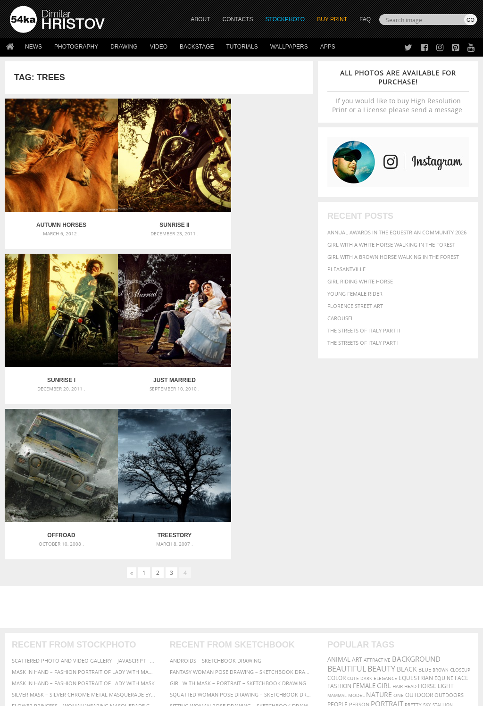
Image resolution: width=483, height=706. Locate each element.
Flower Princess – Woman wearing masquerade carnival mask (84, 529)
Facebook (265, 605)
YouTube (263, 642)
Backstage (197, 46)
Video (158, 46)
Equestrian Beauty (108, 673)
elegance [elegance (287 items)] (385, 502)
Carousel (340, 318)
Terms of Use (140, 695)
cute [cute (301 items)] (353, 502)
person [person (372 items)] (359, 528)
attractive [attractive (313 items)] (377, 484)
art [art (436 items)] (357, 484)
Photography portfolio (44, 616)
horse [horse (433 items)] (427, 510)
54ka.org (87, 695)
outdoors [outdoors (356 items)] (449, 519)
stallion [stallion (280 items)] (443, 529)
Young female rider (355, 293)
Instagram (266, 618)
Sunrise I (262, 214)
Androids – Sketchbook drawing (215, 484)
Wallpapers (289, 46)
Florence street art (355, 305)
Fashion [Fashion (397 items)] (339, 510)
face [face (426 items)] (461, 502)
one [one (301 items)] (398, 519)
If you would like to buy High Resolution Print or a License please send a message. (398, 91)
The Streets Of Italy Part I (363, 342)
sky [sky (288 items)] (427, 529)
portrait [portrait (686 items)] (387, 527)
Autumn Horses (56, 214)
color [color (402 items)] (336, 502)
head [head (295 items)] (410, 510)
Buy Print (332, 19)
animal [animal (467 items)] (338, 484)
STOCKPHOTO (285, 19)
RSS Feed (206, 673)
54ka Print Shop (31, 593)
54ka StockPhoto (33, 604)
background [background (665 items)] (416, 483)
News (33, 46)
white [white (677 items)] (364, 537)
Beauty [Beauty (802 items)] (381, 493)
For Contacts (144, 640)
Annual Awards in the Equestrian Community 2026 (396, 232)
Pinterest (264, 630)
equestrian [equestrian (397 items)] (416, 502)
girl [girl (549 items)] (384, 510)
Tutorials (242, 46)
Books (134, 616)
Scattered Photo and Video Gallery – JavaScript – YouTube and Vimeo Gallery (84, 484)
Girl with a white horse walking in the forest (391, 244)
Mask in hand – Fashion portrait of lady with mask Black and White (84, 495)
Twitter (263, 593)
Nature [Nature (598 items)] (379, 518)
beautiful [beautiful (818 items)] (346, 493)
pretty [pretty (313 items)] (413, 528)
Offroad (159, 359)
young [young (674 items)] (414, 537)
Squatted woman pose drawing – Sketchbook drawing (242, 518)
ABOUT (200, 19)
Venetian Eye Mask (164, 673)
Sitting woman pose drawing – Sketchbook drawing (242, 529)
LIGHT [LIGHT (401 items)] (446, 510)
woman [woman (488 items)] (388, 538)
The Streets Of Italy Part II (363, 330)
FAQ (365, 19)
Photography (76, 46)
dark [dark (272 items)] (366, 502)
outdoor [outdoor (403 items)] (419, 519)
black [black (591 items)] (407, 493)
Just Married (56, 359)
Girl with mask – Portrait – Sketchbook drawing (238, 507)
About (134, 593)
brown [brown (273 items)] (441, 494)
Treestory (262, 359)
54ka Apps (22, 640)
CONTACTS (238, 19)
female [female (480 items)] (364, 510)
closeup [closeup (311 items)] (460, 493)
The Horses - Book (34, 628)
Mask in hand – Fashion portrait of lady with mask (83, 507)
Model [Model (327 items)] (356, 519)
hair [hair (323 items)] (397, 510)
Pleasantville (346, 269)
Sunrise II (159, 214)
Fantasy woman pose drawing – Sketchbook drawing (242, 495)
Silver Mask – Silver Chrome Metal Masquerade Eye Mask (84, 518)
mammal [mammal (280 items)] (337, 519)
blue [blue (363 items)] (424, 493)
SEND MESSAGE (414, 619)
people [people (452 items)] (337, 528)
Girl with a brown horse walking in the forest (393, 256)
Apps (327, 46)
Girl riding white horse (360, 281)
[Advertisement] (243, 431)
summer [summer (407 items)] (339, 537)
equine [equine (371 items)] (443, 502)
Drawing (124, 46)
